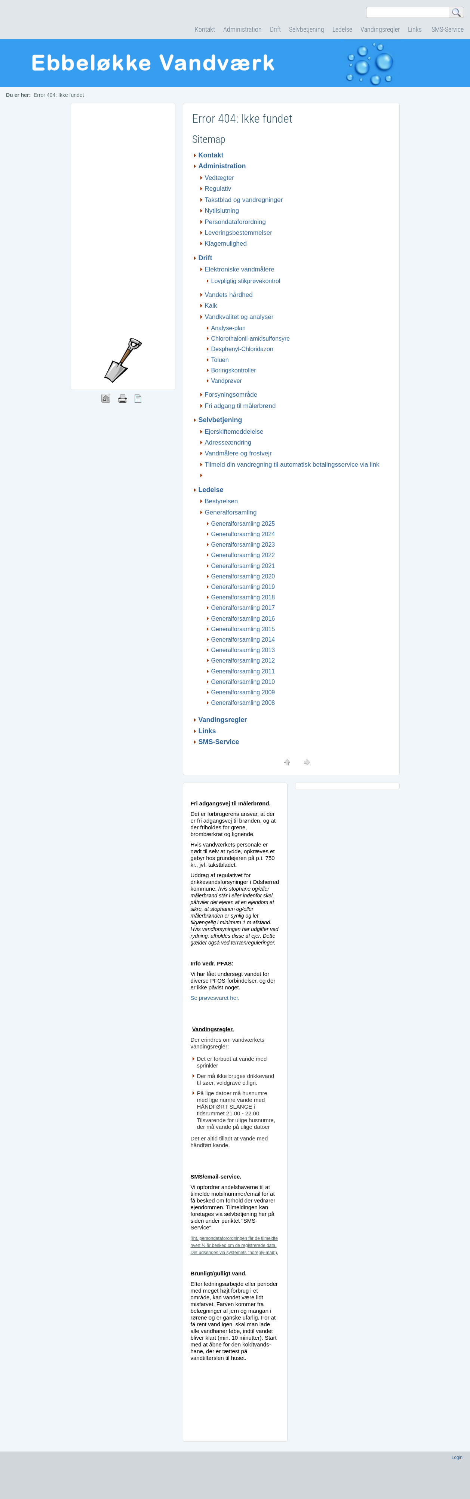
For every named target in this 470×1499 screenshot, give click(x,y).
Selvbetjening (306, 29)
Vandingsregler (380, 29)
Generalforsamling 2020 (243, 576)
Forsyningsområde (231, 394)
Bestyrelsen (221, 501)
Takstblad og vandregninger (244, 199)
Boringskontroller (233, 370)
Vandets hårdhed (229, 294)
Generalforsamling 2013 (243, 650)
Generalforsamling (232, 512)
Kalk (211, 305)
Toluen (220, 360)
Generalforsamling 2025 (243, 523)
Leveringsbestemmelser (238, 232)
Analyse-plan (228, 328)
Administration (242, 29)
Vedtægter (219, 177)
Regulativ (218, 188)
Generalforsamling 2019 (243, 587)
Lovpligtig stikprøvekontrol (245, 281)
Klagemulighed (226, 243)
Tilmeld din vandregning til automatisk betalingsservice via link (292, 464)
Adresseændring (228, 442)
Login (457, 1457)
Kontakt (205, 29)
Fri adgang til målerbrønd (240, 405)
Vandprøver (226, 381)
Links (415, 29)
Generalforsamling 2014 (243, 639)
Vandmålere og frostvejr (238, 453)
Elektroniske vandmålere (239, 269)
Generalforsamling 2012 (243, 660)
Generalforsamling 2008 (243, 703)
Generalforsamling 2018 (243, 597)
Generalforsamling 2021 (243, 566)
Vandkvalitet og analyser (239, 316)
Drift (275, 29)
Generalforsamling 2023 (243, 544)
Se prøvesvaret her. (215, 998)
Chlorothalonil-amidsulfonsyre (250, 338)
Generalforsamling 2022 (243, 555)
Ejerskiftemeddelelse (234, 431)
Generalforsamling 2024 (243, 534)
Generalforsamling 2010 (243, 682)
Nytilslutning (222, 210)
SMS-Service (447, 29)
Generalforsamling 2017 (243, 608)
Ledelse (342, 29)
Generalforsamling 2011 (243, 671)
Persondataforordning (235, 221)
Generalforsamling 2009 (243, 692)
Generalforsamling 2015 (243, 629)
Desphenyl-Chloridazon (242, 349)
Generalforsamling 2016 (243, 618)
